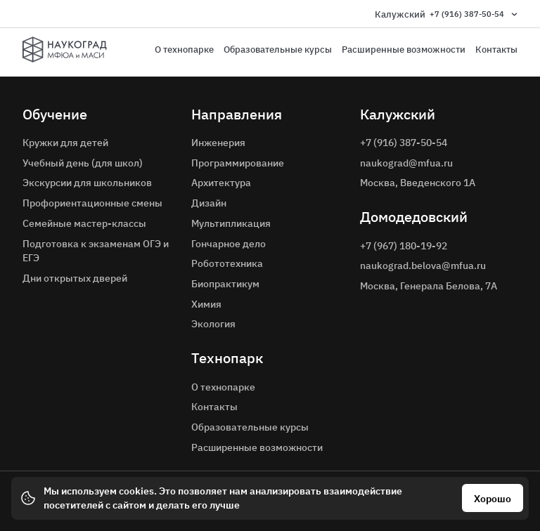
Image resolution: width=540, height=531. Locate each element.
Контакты (496, 49)
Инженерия (218, 142)
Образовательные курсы (278, 49)
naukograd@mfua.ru (406, 163)
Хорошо (492, 498)
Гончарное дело (228, 243)
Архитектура (221, 182)
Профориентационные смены (92, 203)
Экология (213, 323)
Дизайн (208, 203)
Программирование (237, 163)
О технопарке (184, 49)
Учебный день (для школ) (82, 163)
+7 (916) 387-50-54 (467, 14)
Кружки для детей (65, 142)
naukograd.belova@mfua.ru (423, 265)
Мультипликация (231, 223)
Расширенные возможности (403, 49)
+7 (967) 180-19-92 (403, 246)
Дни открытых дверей (74, 278)
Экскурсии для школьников (87, 182)
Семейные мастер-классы (84, 223)
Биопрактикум (225, 283)
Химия (206, 304)
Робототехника (227, 263)
